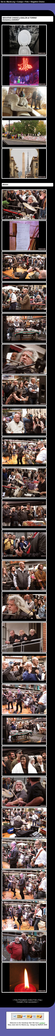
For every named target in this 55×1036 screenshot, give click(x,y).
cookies (42, 1023)
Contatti (20, 1002)
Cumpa (20, 2)
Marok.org (10, 2)
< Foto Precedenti (20, 1000)
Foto (27, 2)
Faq (39, 1000)
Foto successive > (31, 1002)
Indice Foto (32, 1000)
